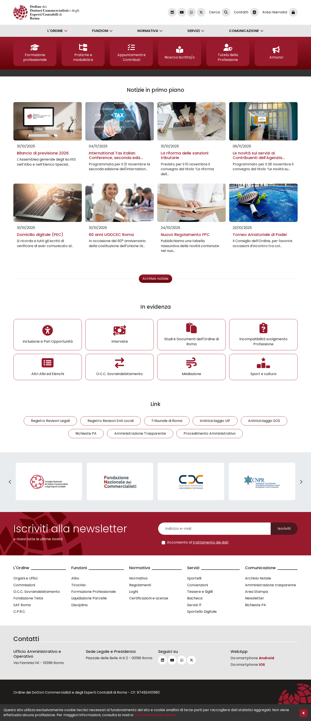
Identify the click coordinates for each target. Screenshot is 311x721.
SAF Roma (22, 605)
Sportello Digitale (202, 611)
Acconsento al (197, 542)
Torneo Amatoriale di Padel (260, 234)
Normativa (147, 30)
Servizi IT (194, 605)
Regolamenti (140, 585)
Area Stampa (256, 591)
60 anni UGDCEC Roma (111, 234)
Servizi (193, 30)
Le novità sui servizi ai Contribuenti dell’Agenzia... (259, 155)
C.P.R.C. (19, 611)
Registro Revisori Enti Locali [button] (111, 420)
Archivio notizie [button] (155, 278)
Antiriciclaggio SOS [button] (264, 420)
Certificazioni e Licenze (148, 598)
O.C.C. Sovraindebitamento (36, 591)
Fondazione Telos (28, 598)
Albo (75, 578)
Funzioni (100, 30)
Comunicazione (244, 30)
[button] (34, 53)
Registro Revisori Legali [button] (50, 420)
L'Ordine (55, 30)
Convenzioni (197, 585)
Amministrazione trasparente (270, 585)
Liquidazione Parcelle (89, 598)
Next (301, 482)
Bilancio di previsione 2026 (43, 153)
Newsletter (254, 598)
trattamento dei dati (210, 542)
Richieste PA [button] (86, 433)
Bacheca (194, 598)
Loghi (133, 591)
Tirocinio (78, 585)
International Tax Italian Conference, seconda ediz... (116, 155)
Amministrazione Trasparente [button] (140, 433)
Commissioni (24, 585)
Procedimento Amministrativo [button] (210, 433)
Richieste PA (255, 605)
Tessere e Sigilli (200, 591)
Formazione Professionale (93, 591)
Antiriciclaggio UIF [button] (215, 420)
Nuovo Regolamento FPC (185, 234)
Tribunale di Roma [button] (166, 420)
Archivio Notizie (258, 578)
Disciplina (79, 605)
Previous (10, 482)
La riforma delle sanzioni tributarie (184, 155)
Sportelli (194, 578)
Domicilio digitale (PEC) (40, 234)
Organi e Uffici (25, 578)
